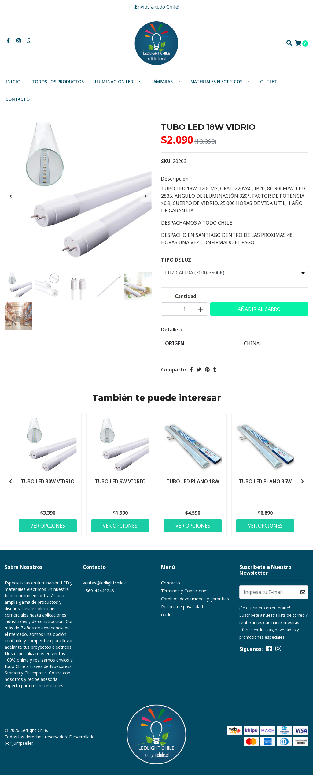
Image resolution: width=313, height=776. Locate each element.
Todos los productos (58, 83)
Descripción (175, 180)
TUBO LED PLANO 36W (265, 482)
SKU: (166, 162)
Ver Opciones (47, 526)
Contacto (18, 100)
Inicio (13, 83)
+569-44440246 (98, 592)
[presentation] (11, 197)
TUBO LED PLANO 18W (192, 482)
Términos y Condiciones (184, 592)
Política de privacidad (182, 608)
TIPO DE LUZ (176, 261)
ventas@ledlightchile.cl (105, 584)
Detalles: (171, 330)
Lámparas (162, 83)
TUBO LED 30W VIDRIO (48, 482)
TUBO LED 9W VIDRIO (120, 482)
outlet (268, 83)
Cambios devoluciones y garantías (195, 600)
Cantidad (185, 297)
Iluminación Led (114, 83)
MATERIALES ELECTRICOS (216, 83)
